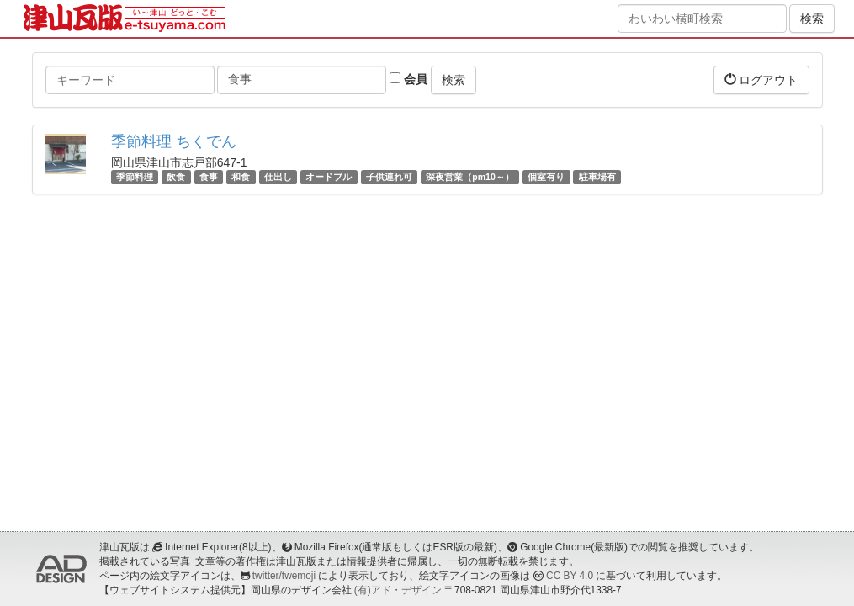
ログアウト (761, 79)
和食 (240, 177)
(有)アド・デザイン (398, 590)
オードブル (328, 177)
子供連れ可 (389, 177)
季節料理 (134, 177)
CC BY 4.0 (569, 576)
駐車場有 (597, 177)
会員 (408, 79)
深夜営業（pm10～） (469, 177)
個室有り (546, 177)
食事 (208, 177)
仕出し (278, 177)
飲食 (176, 177)
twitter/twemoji (284, 576)
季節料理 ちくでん (173, 141)
